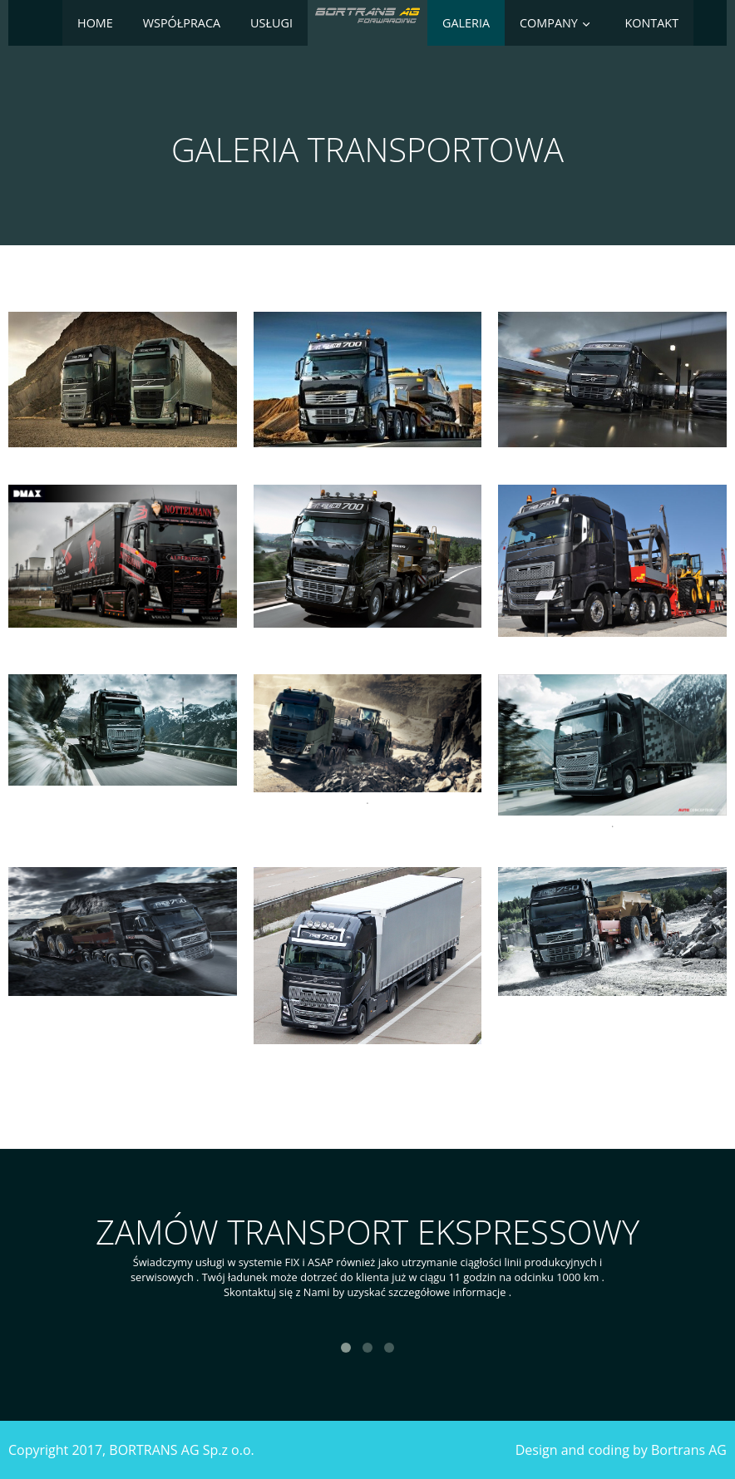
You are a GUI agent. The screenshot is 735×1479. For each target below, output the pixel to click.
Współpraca (181, 23)
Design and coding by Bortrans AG (621, 1450)
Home (95, 23)
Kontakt (651, 23)
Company (549, 23)
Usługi (271, 23)
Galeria (466, 23)
